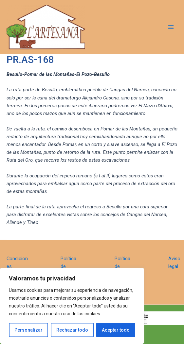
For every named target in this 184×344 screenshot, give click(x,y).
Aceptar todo (116, 330)
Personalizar (28, 330)
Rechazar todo (72, 330)
